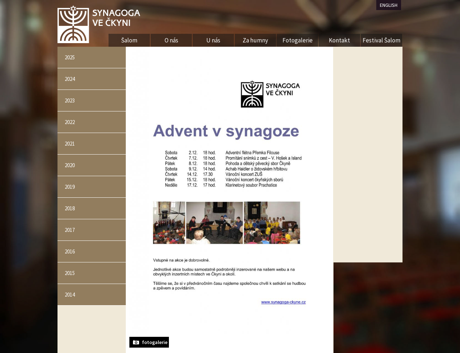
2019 (70, 186)
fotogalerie (154, 342)
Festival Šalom (381, 40)
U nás (213, 40)
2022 (70, 122)
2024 (70, 78)
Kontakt (339, 40)
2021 (70, 143)
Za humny (255, 40)
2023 (70, 100)
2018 (70, 208)
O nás (171, 40)
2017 (70, 229)
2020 (70, 165)
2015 (70, 273)
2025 (70, 57)
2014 (70, 294)
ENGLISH (388, 5)
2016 (70, 251)
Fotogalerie (297, 40)
